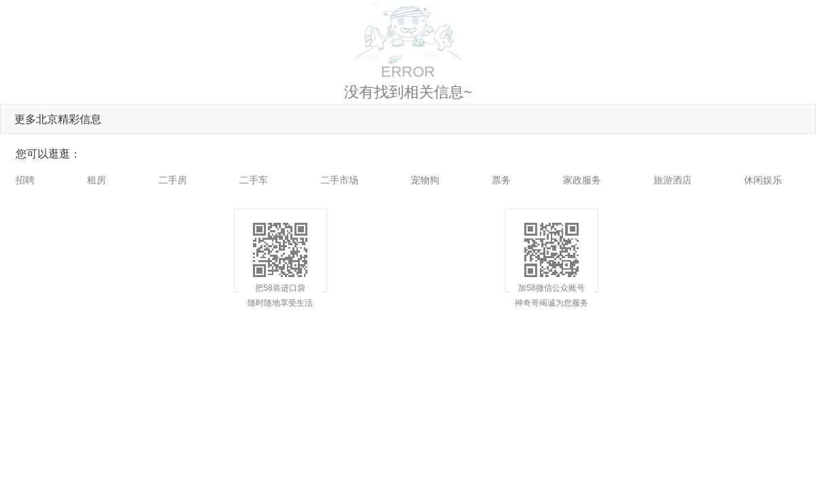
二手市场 (339, 180)
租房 (96, 180)
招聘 (25, 180)
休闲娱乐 (763, 180)
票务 (501, 180)
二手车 (253, 180)
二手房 (172, 180)
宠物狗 (425, 180)
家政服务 (582, 180)
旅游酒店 (672, 180)
